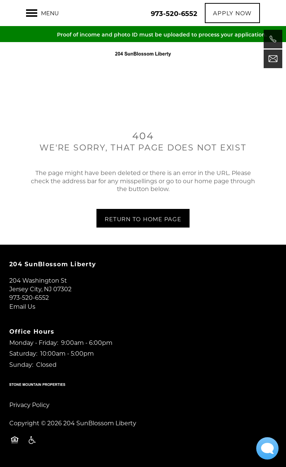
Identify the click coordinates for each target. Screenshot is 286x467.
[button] (232, 13)
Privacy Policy (29, 405)
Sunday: (21, 364)
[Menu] (42, 13)
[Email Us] (273, 59)
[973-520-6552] (273, 39)
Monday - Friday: (33, 342)
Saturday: (23, 353)
